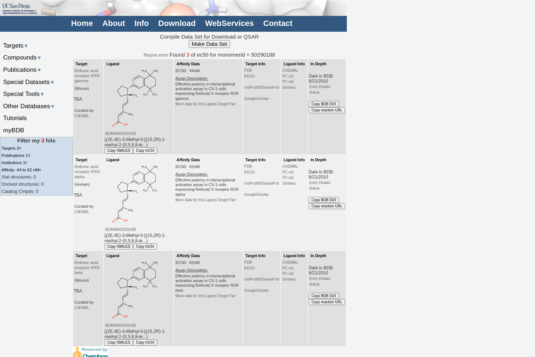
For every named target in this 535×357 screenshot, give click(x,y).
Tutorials (15, 118)
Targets (16, 45)
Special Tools (24, 93)
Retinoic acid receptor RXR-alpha (87, 171)
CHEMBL (290, 70)
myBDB (13, 130)
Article (314, 92)
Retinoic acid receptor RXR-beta (87, 267)
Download (177, 23)
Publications (22, 69)
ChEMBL (81, 116)
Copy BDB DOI (323, 104)
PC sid (287, 82)
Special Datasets (29, 81)
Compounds (22, 57)
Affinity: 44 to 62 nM (21, 169)
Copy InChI (145, 151)
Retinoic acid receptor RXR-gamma (87, 76)
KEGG (249, 76)
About (113, 23)
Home (82, 23)
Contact (277, 23)
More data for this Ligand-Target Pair (205, 104)
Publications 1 (15, 155)
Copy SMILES (119, 151)
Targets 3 (11, 148)
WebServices (229, 23)
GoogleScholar (256, 99)
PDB (248, 70)
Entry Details (319, 87)
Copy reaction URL (326, 110)
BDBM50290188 (120, 133)
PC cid (287, 76)
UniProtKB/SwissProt (261, 87)
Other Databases (29, 106)
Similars (289, 87)
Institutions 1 (14, 162)
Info (141, 23)
